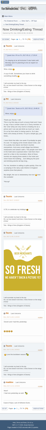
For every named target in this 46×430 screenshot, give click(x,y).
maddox (9, 382)
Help (14, 422)
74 (26, 39)
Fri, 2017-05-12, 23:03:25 (11, 103)
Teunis (9, 46)
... (21, 39)
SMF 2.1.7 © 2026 (17, 425)
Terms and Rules (22, 422)
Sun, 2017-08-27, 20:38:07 (11, 200)
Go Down (5, 39)
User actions (38, 39)
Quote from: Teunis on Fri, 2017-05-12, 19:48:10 (23, 108)
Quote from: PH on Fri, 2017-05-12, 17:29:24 (22, 55)
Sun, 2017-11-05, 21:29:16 (11, 236)
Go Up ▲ (30, 422)
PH (7, 99)
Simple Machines (29, 425)
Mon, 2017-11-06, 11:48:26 (12, 317)
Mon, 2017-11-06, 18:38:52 (12, 349)
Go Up (4, 408)
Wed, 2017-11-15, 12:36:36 (12, 386)
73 (23, 39)
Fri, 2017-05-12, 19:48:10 (11, 49)
